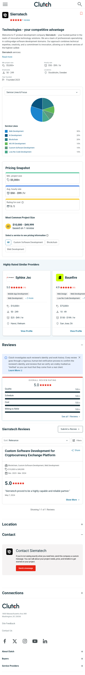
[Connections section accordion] (42, 593)
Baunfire (71, 277)
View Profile (27, 331)
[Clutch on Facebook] (4, 641)
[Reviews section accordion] (42, 345)
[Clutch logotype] (10, 606)
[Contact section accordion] (42, 535)
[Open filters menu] (77, 440)
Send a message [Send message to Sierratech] (26, 568)
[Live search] (80, 4)
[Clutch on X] (14, 641)
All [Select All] (8, 242)
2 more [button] (30, 298)
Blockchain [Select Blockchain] (52, 242)
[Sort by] (36, 440)
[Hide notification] (79, 357)
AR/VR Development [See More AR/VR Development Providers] (17, 144)
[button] (36, 440)
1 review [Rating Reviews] (26, 20)
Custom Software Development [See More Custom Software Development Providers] (22, 148)
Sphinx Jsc (23, 277)
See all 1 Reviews (70, 416)
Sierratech (18, 14)
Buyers (5, 658)
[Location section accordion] (42, 524)
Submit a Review (69, 429)
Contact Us (7, 630)
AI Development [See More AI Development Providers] (15, 135)
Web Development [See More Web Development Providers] (16, 131)
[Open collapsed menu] (5, 4)
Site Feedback (8, 623)
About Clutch (8, 651)
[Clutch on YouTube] (35, 641)
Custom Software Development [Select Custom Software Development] (28, 242)
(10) (24, 288)
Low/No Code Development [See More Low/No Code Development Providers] (20, 152)
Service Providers (10, 666)
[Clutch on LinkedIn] (45, 641)
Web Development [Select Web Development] (15, 249)
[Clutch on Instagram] (24, 641)
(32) (73, 288)
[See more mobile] (73, 499)
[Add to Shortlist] (81, 13)
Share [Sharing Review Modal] (77, 450)
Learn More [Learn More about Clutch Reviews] (14, 370)
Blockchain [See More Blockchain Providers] (13, 139)
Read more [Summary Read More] (7, 57)
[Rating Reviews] (16, 20)
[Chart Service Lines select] (42, 92)
